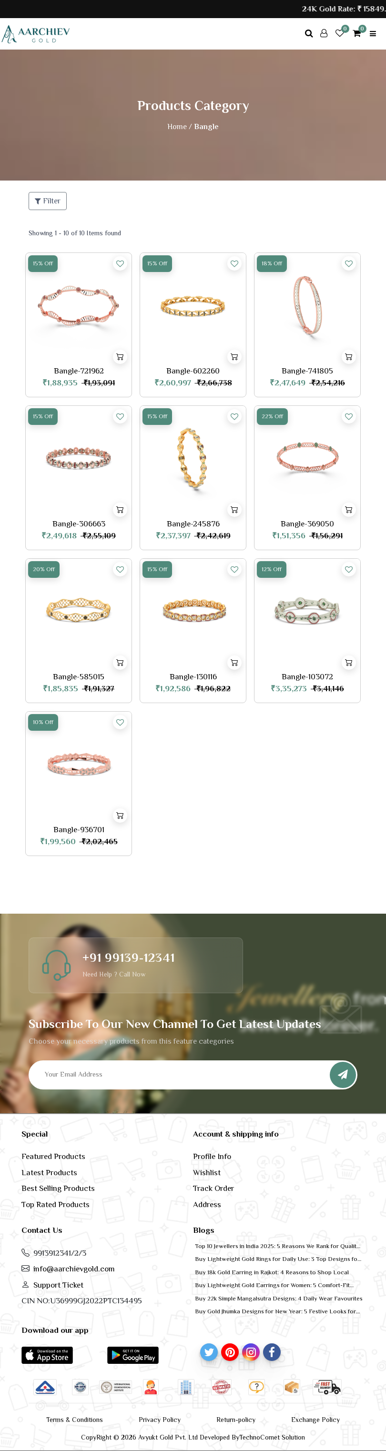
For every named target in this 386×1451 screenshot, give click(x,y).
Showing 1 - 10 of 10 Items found (75, 233)
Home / (179, 126)
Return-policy (235, 1419)
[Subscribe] (343, 1075)
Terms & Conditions (74, 1419)
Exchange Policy (315, 1419)
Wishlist (207, 1172)
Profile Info (212, 1156)
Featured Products (53, 1156)
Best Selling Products (58, 1188)
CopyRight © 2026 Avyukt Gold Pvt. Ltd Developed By (160, 1437)
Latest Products (49, 1172)
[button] (47, 1354)
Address (207, 1204)
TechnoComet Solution (272, 1437)
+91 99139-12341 (128, 958)
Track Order (213, 1188)
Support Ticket (58, 1285)
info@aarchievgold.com (74, 1268)
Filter (48, 201)
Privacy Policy (160, 1419)
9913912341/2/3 (59, 1253)
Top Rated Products (55, 1204)
